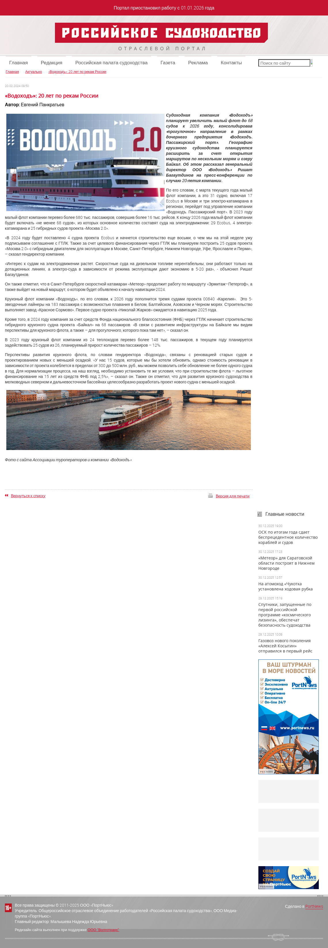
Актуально (33, 71)
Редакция (51, 62)
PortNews (314, 906)
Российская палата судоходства (111, 62)
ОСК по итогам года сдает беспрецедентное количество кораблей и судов (288, 537)
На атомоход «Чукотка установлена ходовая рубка (285, 586)
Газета (168, 62)
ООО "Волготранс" (103, 929)
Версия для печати (232, 496)
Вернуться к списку (28, 495)
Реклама (198, 62)
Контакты (231, 62)
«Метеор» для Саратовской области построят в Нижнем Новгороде (286, 563)
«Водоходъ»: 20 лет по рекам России (77, 71)
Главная (18, 62)
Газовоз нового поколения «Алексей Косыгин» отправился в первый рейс (285, 646)
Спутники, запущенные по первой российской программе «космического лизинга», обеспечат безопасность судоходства (284, 615)
